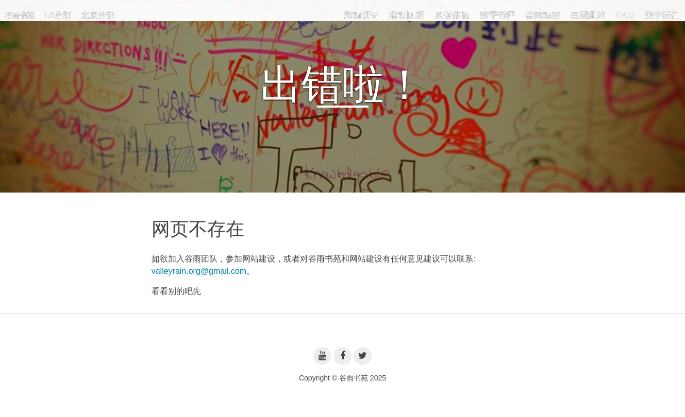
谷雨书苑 (19, 15)
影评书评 (497, 15)
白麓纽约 (588, 15)
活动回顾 (406, 15)
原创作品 (452, 15)
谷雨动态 (542, 15)
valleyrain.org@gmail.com (199, 271)
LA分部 (57, 15)
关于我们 (662, 15)
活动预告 (361, 15)
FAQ (625, 15)
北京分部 (97, 15)
